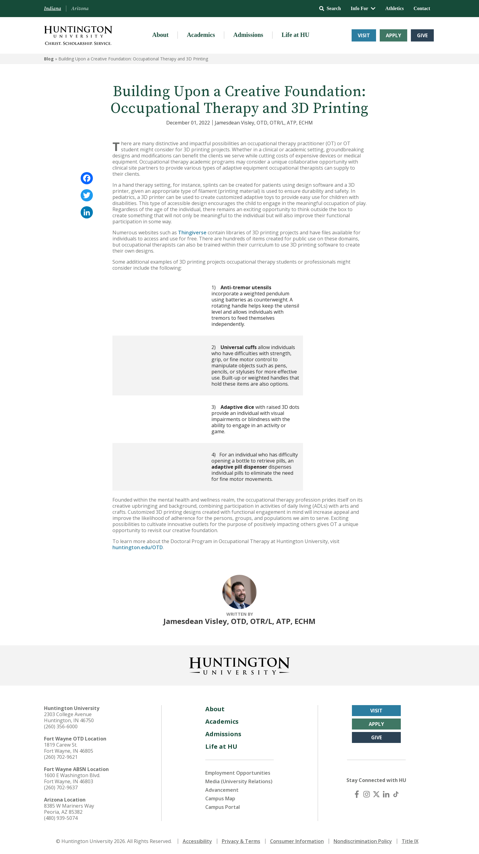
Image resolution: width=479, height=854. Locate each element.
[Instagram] (366, 794)
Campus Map (220, 798)
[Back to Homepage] (239, 665)
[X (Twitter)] (376, 794)
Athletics (394, 8)
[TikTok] (396, 794)
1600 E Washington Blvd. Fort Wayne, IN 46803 (72, 778)
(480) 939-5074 (61, 818)
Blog (49, 59)
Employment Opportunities (237, 772)
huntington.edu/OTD (137, 547)
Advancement (222, 790)
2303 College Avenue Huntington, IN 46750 (69, 717)
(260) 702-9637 (61, 787)
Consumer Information (297, 841)
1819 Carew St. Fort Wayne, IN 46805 (68, 747)
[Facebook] (356, 794)
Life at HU (295, 34)
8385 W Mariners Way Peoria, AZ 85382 (69, 808)
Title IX (410, 841)
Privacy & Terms (241, 841)
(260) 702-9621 (61, 757)
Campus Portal (222, 807)
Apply (393, 35)
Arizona (80, 8)
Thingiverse (192, 232)
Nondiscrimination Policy (363, 841)
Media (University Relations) (238, 781)
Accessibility (197, 841)
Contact (422, 8)
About (160, 34)
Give (422, 35)
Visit (364, 35)
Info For (363, 8)
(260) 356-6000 (61, 726)
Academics (201, 34)
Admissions (248, 34)
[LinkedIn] (386, 794)
